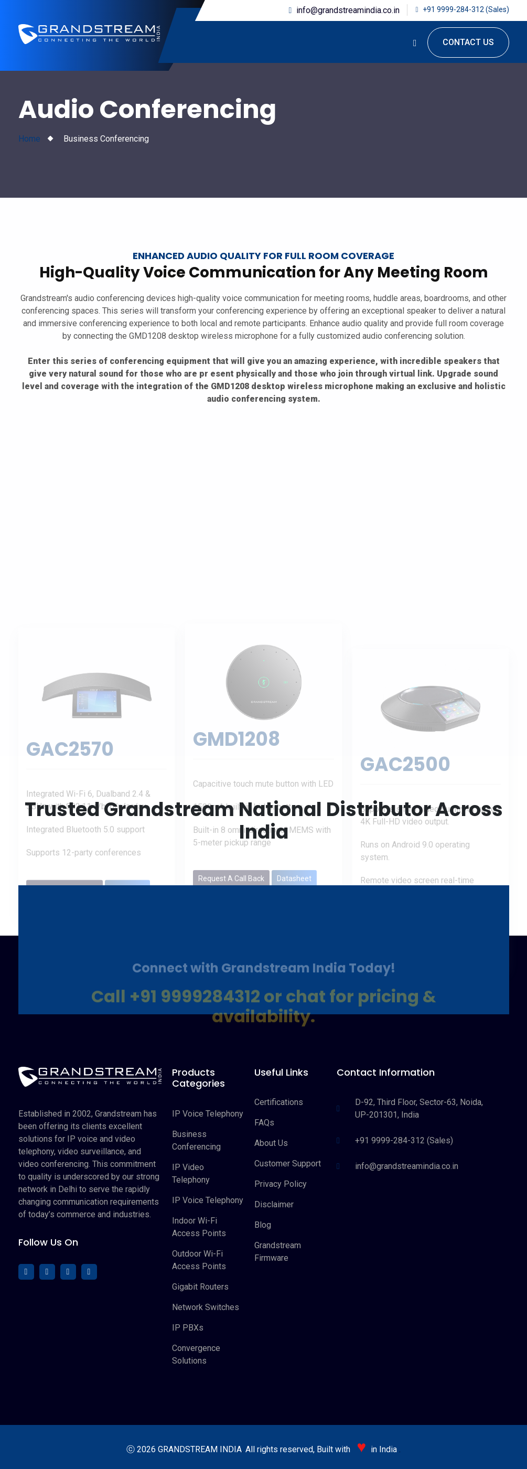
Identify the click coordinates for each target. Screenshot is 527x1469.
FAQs (264, 1123)
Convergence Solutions (196, 1354)
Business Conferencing (196, 1140)
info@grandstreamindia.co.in (348, 10)
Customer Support (287, 1163)
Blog (262, 1225)
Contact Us (468, 42)
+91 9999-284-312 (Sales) (466, 9)
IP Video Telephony (191, 1173)
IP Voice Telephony (207, 1114)
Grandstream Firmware (277, 1251)
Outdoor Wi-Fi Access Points (199, 1260)
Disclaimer (274, 1204)
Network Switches (205, 1307)
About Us (271, 1143)
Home (29, 139)
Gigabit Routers (200, 1287)
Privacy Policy (280, 1184)
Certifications (278, 1102)
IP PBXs (187, 1328)
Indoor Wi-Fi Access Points (199, 1227)
